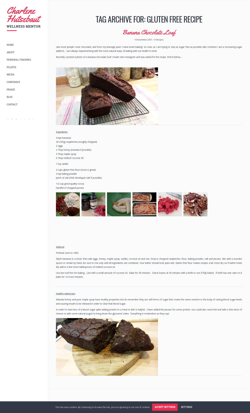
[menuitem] (24, 45)
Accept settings (165, 407)
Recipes (159, 39)
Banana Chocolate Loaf (149, 32)
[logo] (23, 18)
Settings (186, 407)
